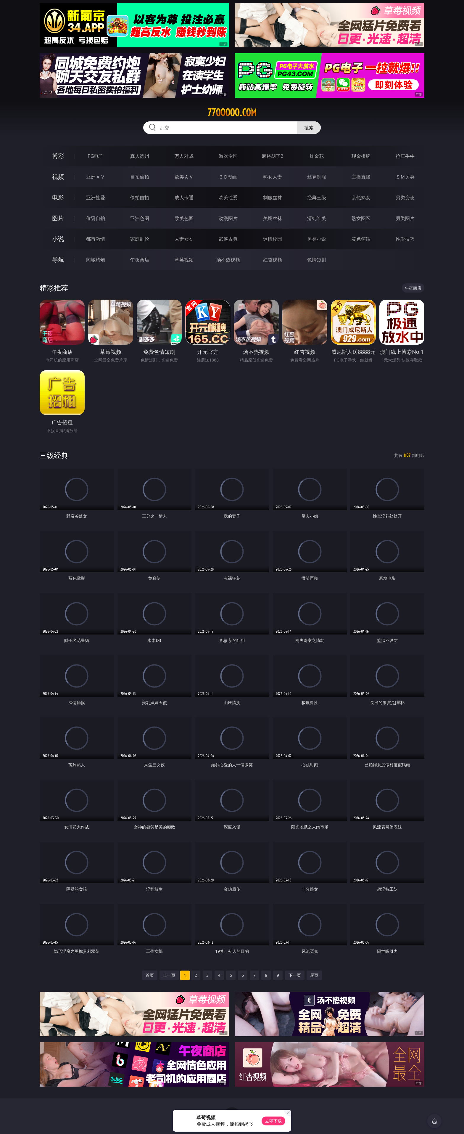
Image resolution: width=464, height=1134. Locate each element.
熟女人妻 (272, 177)
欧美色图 (184, 218)
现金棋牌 (361, 156)
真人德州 (139, 156)
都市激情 (95, 239)
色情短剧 (316, 259)
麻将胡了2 (272, 156)
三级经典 (54, 455)
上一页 (169, 975)
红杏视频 (272, 259)
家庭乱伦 (139, 239)
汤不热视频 (228, 259)
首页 (150, 975)
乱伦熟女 (361, 197)
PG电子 (95, 156)
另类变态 (405, 197)
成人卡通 (184, 197)
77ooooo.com (232, 112)
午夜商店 (139, 259)
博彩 (58, 156)
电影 (58, 197)
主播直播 (361, 177)
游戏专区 (228, 156)
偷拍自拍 (139, 197)
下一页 (295, 975)
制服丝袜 (272, 197)
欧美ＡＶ (184, 177)
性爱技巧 (405, 239)
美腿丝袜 (272, 218)
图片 (58, 218)
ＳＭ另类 (405, 177)
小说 (58, 239)
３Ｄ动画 (228, 177)
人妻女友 (184, 239)
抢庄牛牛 (405, 156)
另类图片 (405, 218)
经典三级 (316, 197)
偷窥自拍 (95, 218)
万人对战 (184, 156)
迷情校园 (272, 239)
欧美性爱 (228, 197)
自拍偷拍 (139, 177)
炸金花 (317, 156)
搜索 (309, 127)
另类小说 (316, 239)
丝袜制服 (316, 177)
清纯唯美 (316, 218)
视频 (58, 177)
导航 (58, 260)
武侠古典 (228, 239)
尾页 (314, 975)
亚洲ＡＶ (95, 177)
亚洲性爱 (95, 197)
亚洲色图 (139, 218)
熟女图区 (361, 218)
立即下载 (273, 1121)
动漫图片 (228, 218)
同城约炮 (95, 259)
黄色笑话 (361, 239)
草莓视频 (184, 259)
